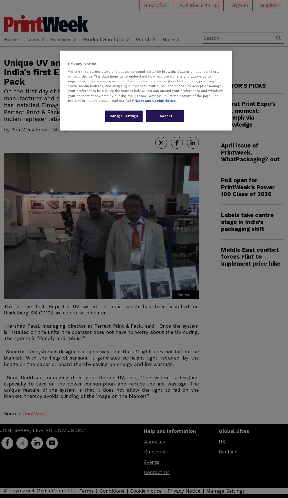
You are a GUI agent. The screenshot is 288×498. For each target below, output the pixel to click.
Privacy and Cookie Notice (154, 101)
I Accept (165, 116)
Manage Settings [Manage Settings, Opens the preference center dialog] (123, 116)
